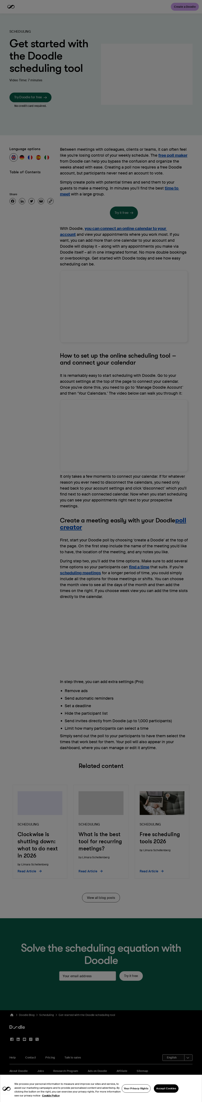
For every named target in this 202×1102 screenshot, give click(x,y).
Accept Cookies (166, 1091)
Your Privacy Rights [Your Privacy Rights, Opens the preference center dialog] (136, 1091)
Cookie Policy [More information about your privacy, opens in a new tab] (51, 1099)
